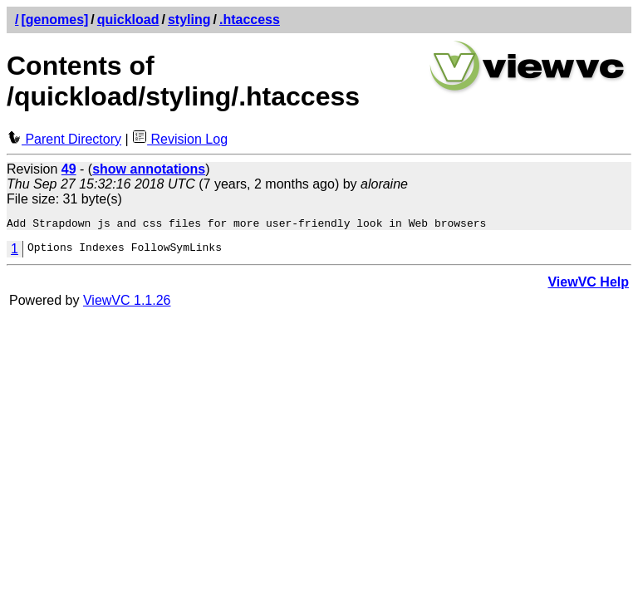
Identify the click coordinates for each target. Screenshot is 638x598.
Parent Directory (64, 139)
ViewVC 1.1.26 (127, 303)
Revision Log (180, 139)
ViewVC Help (588, 284)
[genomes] (54, 19)
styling (189, 19)
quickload (128, 19)
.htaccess (249, 19)
